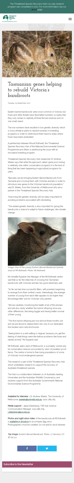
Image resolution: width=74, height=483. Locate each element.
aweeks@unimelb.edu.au (30, 399)
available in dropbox (19, 421)
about (34, 9)
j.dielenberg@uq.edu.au (19, 412)
